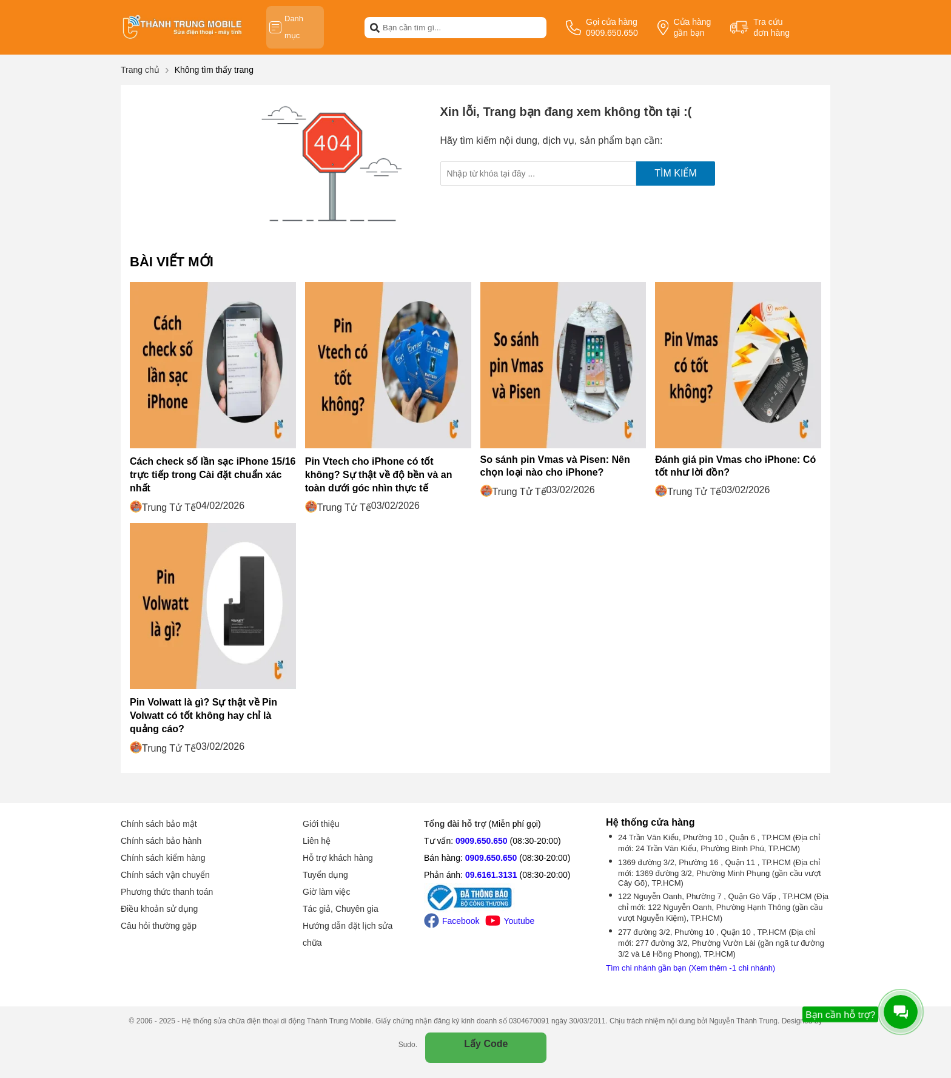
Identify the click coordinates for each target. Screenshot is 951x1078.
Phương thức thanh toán (167, 892)
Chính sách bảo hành (161, 841)
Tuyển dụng (325, 875)
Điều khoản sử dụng (159, 909)
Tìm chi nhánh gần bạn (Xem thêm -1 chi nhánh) (690, 967)
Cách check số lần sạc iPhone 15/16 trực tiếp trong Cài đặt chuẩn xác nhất (212, 474)
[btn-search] (375, 27)
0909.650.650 (481, 841)
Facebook (451, 920)
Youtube (509, 920)
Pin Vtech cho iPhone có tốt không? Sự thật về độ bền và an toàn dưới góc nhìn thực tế (378, 474)
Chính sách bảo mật (159, 824)
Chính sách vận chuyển (165, 875)
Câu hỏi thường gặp (159, 926)
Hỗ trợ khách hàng (338, 858)
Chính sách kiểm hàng (163, 858)
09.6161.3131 (491, 875)
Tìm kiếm (675, 173)
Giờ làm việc (326, 892)
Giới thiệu (321, 824)
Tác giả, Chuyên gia (340, 909)
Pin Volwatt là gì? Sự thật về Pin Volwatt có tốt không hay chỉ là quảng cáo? (203, 715)
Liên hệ (317, 841)
